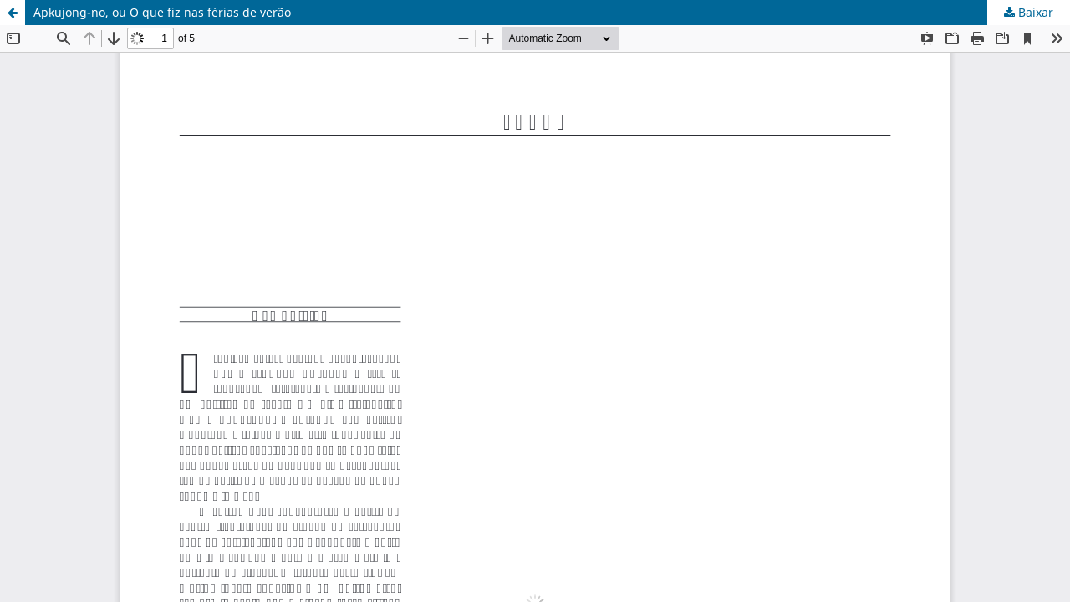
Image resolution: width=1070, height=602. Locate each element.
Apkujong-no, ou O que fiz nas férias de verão (162, 12)
